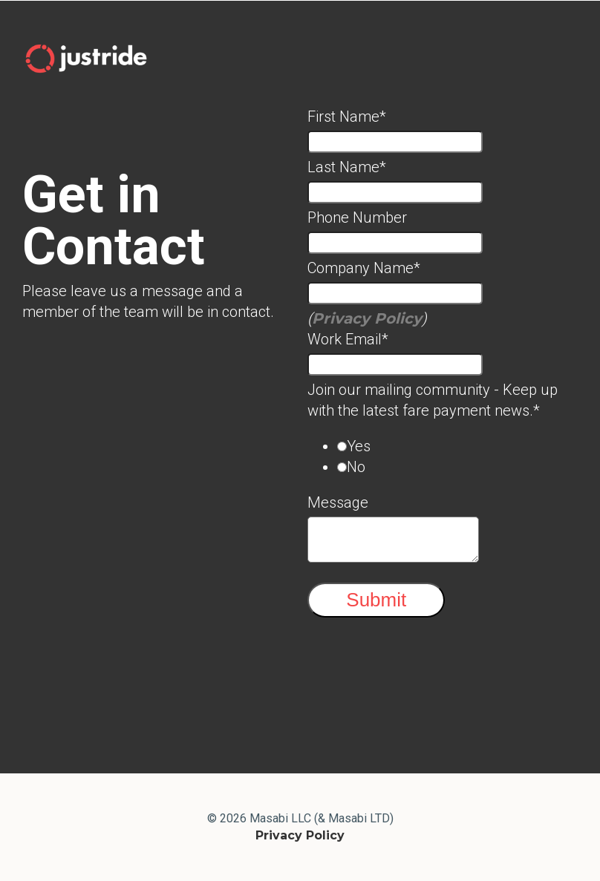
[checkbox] (442, 456)
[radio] (457, 446)
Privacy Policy (367, 318)
